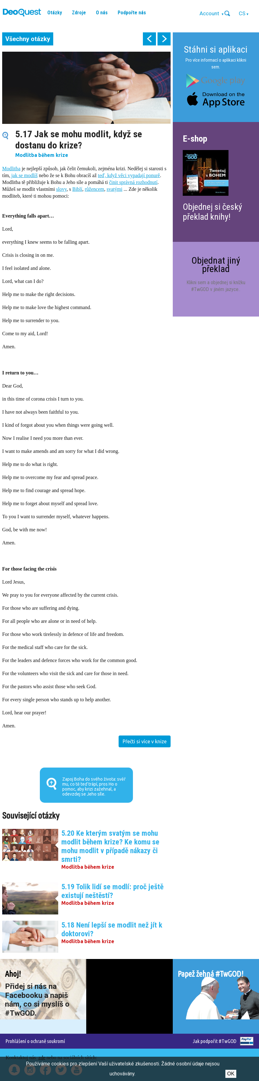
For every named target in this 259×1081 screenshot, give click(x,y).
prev (149, 38)
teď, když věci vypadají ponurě (129, 175)
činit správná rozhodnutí (133, 182)
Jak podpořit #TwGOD (214, 1041)
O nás (102, 13)
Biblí (77, 189)
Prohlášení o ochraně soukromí (35, 1041)
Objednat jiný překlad (215, 264)
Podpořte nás (132, 13)
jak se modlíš (23, 175)
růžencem (94, 189)
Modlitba (11, 168)
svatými (114, 189)
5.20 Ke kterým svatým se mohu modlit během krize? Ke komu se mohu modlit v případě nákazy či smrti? (110, 846)
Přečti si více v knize (145, 741)
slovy (61, 189)
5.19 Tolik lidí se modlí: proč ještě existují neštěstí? (112, 891)
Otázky (54, 13)
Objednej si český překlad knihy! (212, 212)
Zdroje (79, 13)
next (164, 38)
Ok (230, 1073)
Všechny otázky (27, 39)
